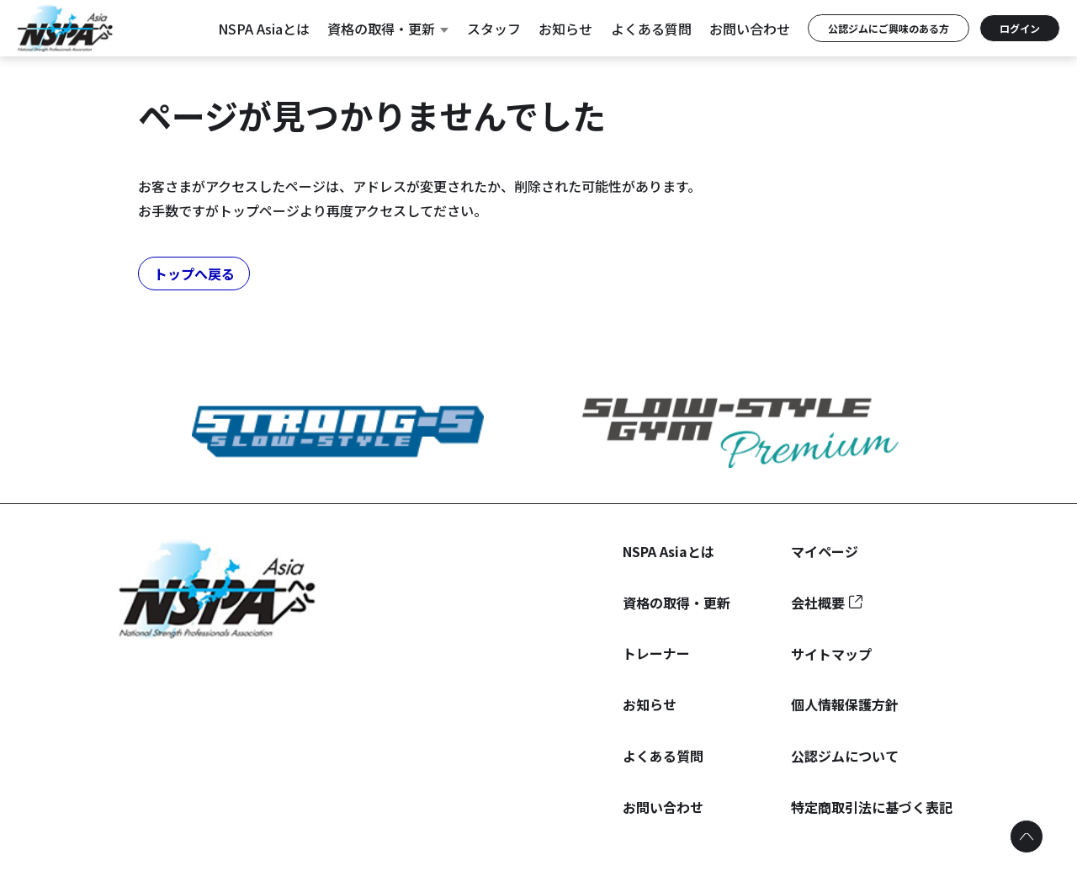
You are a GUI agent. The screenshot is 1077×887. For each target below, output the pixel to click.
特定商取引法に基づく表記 (871, 807)
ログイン (1020, 28)
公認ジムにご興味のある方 (888, 28)
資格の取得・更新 (387, 28)
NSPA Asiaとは (264, 28)
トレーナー (656, 653)
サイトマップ (831, 654)
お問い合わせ (749, 28)
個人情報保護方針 (845, 704)
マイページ (824, 551)
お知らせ (565, 28)
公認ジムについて (845, 756)
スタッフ (494, 28)
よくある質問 (651, 28)
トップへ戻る (194, 273)
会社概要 (818, 602)
